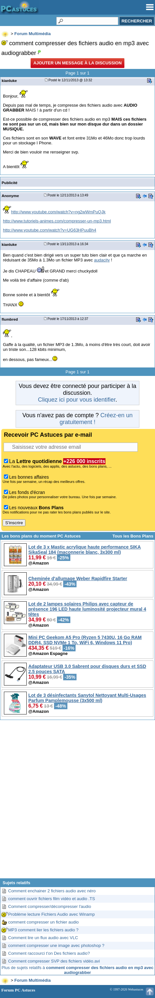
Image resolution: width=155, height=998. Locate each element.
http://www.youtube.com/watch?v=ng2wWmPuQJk (58, 211)
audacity (102, 260)
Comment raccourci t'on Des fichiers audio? (49, 953)
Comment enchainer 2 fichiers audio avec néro (52, 890)
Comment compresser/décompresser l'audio (49, 906)
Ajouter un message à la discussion (77, 62)
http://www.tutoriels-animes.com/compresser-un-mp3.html (57, 221)
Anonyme (10, 195)
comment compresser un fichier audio (43, 922)
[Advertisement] (77, 801)
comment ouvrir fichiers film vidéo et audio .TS (51, 898)
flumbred (10, 319)
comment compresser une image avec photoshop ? (56, 945)
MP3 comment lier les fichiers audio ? (43, 929)
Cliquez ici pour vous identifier (76, 399)
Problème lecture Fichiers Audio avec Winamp (51, 914)
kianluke (9, 80)
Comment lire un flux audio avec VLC (43, 937)
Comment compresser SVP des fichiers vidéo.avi (54, 961)
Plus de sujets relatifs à (78, 970)
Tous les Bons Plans (132, 536)
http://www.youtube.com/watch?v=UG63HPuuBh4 (49, 230)
